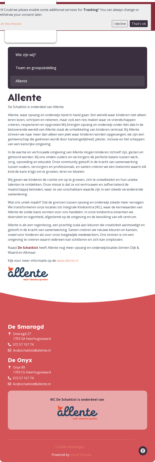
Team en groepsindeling (36, 67)
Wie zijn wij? (26, 54)
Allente (21, 80)
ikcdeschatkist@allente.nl (32, 350)
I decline (120, 23)
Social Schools (80, 454)
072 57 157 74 (23, 344)
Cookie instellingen (70, 447)
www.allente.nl (67, 260)
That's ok (139, 23)
